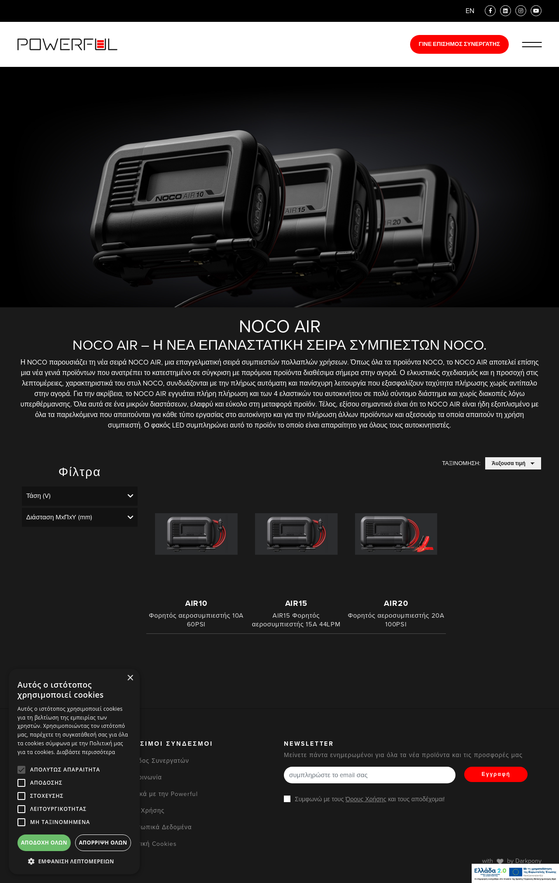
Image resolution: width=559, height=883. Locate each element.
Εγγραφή (496, 774)
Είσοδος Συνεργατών (156, 761)
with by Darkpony (512, 861)
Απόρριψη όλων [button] (103, 842)
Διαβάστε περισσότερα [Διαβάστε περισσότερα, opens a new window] (86, 752)
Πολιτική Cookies (150, 844)
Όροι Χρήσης (144, 810)
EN (470, 11)
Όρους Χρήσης (365, 799)
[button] (74, 861)
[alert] (74, 771)
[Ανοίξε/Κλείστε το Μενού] (532, 44)
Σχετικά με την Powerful (161, 794)
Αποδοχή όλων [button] (44, 842)
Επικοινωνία (143, 777)
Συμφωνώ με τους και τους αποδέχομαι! (370, 799)
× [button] (130, 678)
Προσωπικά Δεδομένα (158, 827)
